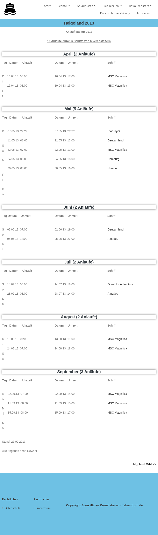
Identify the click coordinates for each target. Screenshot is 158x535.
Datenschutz (13, 508)
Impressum (144, 13)
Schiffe (64, 6)
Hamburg (114, 159)
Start (47, 6)
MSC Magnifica (117, 76)
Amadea (113, 238)
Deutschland (116, 140)
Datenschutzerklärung (115, 13)
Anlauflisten (86, 6)
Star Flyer (114, 131)
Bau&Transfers (140, 6)
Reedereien (112, 6)
